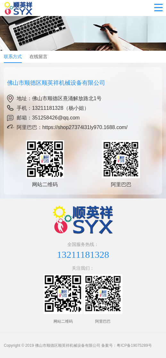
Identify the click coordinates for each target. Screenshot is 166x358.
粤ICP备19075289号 (134, 345)
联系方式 (13, 56)
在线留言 (38, 56)
